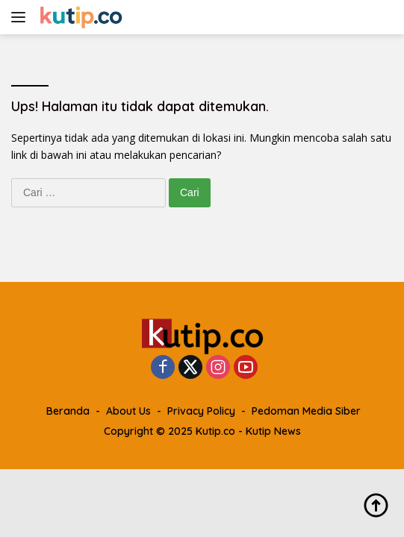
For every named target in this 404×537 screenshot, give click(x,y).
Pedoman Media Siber (306, 411)
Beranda (68, 411)
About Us (128, 411)
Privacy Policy (201, 411)
